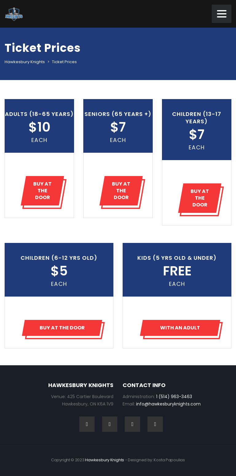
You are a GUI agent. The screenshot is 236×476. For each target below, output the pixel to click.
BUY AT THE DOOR (42, 190)
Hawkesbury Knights (104, 460)
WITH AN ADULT (180, 327)
